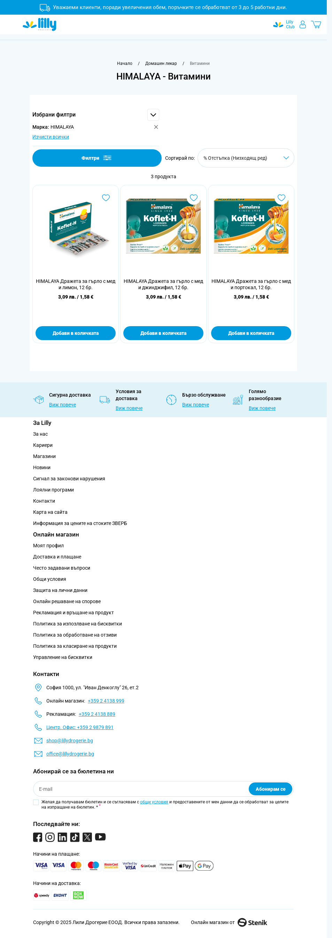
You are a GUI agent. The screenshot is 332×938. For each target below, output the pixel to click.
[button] (95, 115)
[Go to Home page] (39, 24)
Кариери (43, 445)
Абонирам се (271, 789)
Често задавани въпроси (61, 568)
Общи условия (49, 579)
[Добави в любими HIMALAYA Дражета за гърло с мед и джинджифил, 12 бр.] (194, 198)
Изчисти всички (50, 137)
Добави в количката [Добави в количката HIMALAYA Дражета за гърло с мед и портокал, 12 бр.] (251, 333)
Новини (42, 467)
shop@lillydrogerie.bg (69, 740)
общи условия (154, 802)
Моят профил (48, 545)
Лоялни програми (53, 490)
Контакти (44, 501)
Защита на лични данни (60, 590)
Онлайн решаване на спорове (67, 601)
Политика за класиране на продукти (75, 646)
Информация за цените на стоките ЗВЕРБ (80, 523)
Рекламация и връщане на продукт (74, 612)
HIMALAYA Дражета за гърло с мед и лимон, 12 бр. (75, 284)
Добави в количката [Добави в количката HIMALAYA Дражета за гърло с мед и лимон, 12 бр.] (76, 333)
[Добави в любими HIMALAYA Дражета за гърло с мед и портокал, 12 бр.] (281, 198)
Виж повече (62, 404)
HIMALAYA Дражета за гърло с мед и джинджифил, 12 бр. (163, 284)
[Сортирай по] (246, 157)
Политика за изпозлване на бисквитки (77, 623)
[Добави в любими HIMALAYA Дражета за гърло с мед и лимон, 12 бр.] (106, 198)
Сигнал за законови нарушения (69, 478)
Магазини (44, 456)
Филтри (97, 157)
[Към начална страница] (124, 63)
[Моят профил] (303, 24)
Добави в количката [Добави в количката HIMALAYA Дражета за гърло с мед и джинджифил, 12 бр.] (163, 333)
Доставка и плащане (57, 557)
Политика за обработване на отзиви (75, 635)
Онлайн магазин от (229, 922)
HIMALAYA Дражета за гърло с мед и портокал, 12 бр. (251, 284)
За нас (40, 434)
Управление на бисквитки (62, 657)
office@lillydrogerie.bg (70, 754)
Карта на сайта (50, 512)
